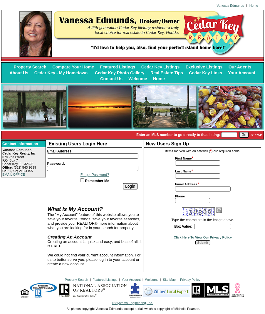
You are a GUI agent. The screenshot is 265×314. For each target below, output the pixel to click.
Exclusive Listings (204, 67)
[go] (244, 135)
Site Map (169, 279)
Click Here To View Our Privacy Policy (203, 237)
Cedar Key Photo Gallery (120, 72)
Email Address (186, 184)
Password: (56, 164)
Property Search (30, 67)
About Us (18, 72)
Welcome (138, 78)
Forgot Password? (94, 175)
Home (253, 5)
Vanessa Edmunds (230, 5)
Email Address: (60, 151)
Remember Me (94, 181)
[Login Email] (92, 156)
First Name (183, 158)
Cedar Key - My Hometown (61, 72)
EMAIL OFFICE (13, 174)
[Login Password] (92, 168)
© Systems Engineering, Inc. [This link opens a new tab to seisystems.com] (132, 303)
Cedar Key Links (205, 72)
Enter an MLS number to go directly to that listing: (178, 135)
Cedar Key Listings (160, 67)
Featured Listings (117, 67)
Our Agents (240, 67)
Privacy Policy (190, 279)
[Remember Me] (82, 180)
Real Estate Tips (166, 72)
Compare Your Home (73, 67)
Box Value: (183, 226)
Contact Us (111, 78)
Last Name (183, 171)
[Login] (130, 186)
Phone (180, 196)
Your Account (241, 72)
